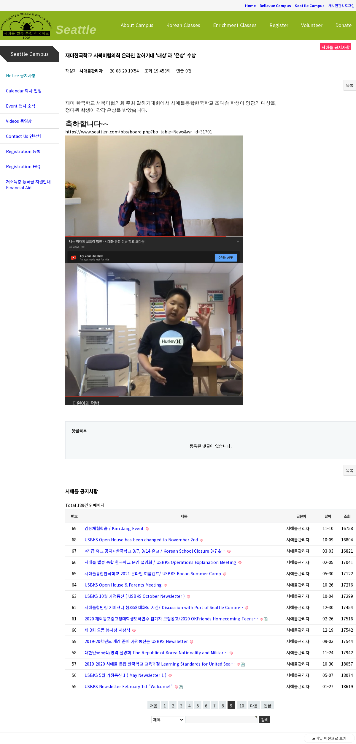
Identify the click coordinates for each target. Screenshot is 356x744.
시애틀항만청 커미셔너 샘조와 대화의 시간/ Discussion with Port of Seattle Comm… (164, 607)
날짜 (328, 516)
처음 (154, 706)
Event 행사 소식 (20, 106)
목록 (350, 85)
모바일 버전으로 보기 (329, 738)
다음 (254, 706)
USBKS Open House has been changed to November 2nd (142, 540)
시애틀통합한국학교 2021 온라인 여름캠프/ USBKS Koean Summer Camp (153, 573)
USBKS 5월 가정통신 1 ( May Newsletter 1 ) (126, 675)
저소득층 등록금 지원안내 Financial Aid (28, 184)
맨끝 (267, 706)
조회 (347, 516)
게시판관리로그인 (341, 5)
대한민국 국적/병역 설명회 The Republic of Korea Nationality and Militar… (157, 652)
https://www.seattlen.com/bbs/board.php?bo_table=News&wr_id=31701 (138, 132)
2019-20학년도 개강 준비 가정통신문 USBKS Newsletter (137, 641)
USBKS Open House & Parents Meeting (124, 585)
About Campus (137, 25)
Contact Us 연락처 (23, 136)
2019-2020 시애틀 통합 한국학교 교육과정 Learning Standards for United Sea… (160, 664)
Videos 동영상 (19, 121)
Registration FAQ (23, 166)
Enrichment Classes (235, 25)
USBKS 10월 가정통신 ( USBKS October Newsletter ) (135, 596)
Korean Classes (183, 25)
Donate (343, 25)
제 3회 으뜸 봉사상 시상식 (108, 630)
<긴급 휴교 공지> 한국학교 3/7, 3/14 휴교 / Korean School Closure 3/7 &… (155, 551)
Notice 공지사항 (21, 75)
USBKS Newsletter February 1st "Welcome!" (129, 686)
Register (278, 25)
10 (241, 706)
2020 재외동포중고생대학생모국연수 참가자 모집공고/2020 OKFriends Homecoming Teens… (172, 619)
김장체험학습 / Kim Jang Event (115, 528)
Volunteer (311, 25)
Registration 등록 (23, 151)
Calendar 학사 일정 (24, 91)
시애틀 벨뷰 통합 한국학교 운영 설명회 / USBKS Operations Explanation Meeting (161, 562)
